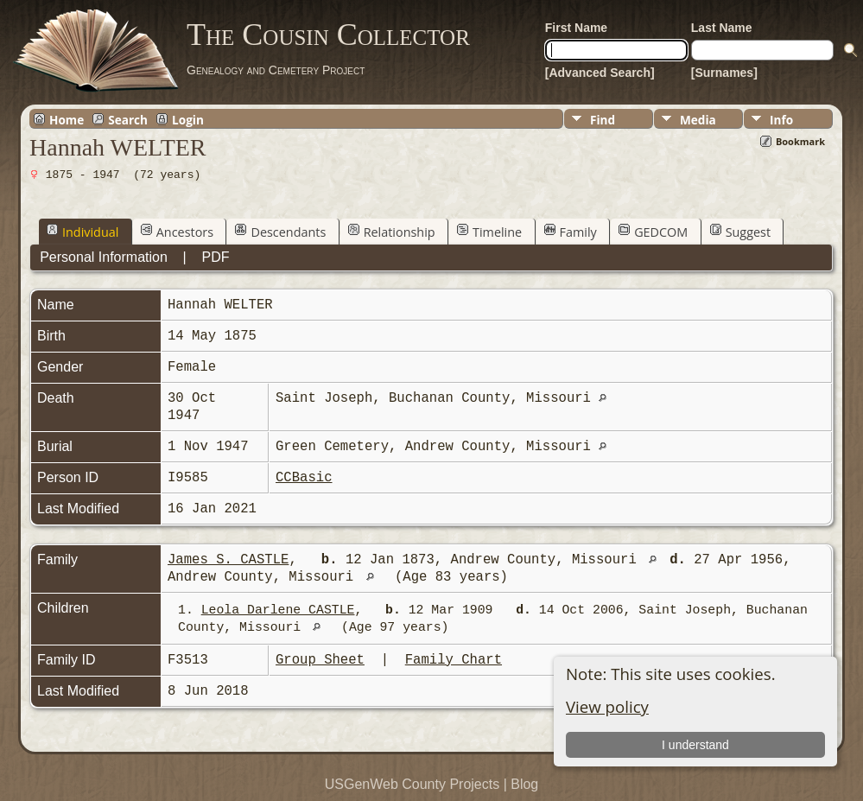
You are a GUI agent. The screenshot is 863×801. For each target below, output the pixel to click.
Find (602, 119)
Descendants (280, 231)
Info (781, 119)
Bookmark (800, 141)
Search (128, 119)
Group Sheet (320, 660)
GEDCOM (653, 231)
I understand (695, 745)
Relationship (391, 231)
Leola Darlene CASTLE (278, 610)
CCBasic (304, 477)
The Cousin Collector (328, 34)
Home (66, 119)
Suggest (740, 231)
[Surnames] (724, 72)
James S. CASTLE (228, 559)
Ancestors (177, 231)
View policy (607, 706)
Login (188, 119)
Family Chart (453, 660)
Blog (524, 784)
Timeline (489, 231)
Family (570, 231)
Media (698, 119)
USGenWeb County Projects (412, 784)
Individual (82, 231)
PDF (216, 257)
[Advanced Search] (600, 72)
